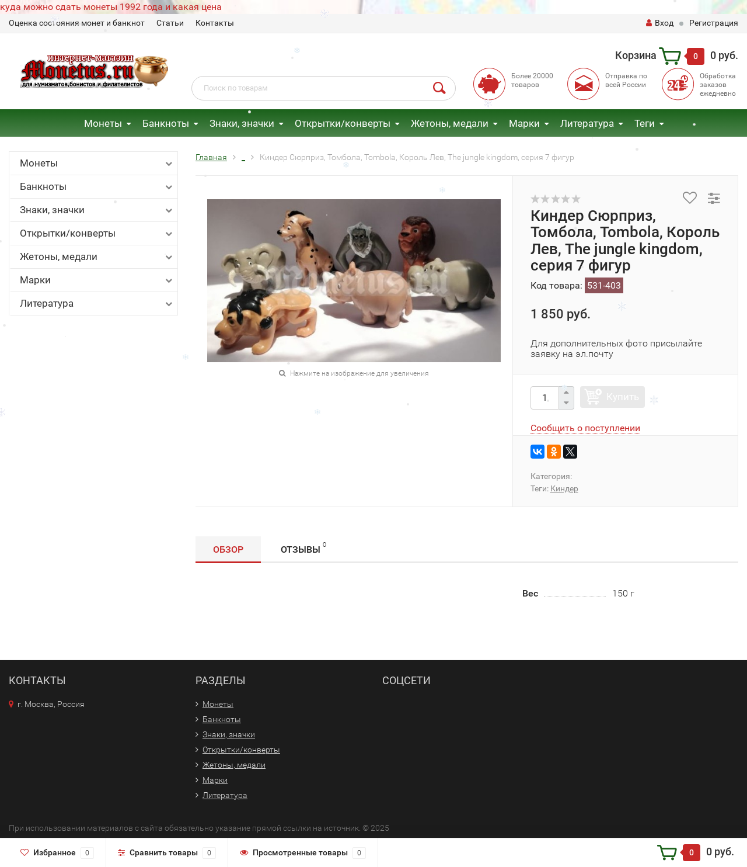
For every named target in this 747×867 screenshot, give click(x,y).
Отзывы (303, 547)
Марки (524, 123)
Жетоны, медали (449, 123)
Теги (644, 123)
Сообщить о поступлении (585, 428)
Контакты (215, 22)
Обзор (228, 549)
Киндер (564, 488)
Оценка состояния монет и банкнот (77, 22)
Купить (622, 397)
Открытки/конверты (342, 123)
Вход (659, 22)
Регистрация (713, 22)
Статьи (170, 22)
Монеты (103, 123)
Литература (97, 303)
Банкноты (165, 123)
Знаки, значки (242, 123)
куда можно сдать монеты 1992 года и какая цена (111, 6)
